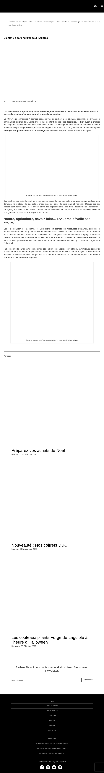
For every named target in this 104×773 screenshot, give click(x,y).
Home (52, 701)
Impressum (52, 739)
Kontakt (52, 720)
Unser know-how (52, 706)
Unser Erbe (52, 716)
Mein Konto (52, 730)
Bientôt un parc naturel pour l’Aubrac (20, 22)
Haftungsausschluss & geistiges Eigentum (52, 748)
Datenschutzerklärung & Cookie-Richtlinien (52, 743)
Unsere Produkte (52, 711)
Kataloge (52, 725)
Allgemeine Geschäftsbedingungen (52, 753)
